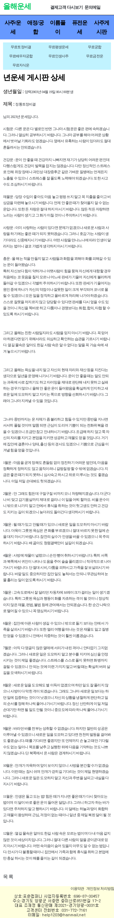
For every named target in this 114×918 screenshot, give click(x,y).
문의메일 (92, 7)
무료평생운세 (58, 47)
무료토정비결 (21, 47)
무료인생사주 (58, 56)
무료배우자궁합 (21, 56)
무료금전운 (94, 56)
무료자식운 (20, 65)
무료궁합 (95, 47)
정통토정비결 (25, 104)
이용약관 (77, 888)
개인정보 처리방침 (100, 888)
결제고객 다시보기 (66, 7)
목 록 (8, 876)
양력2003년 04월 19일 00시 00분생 (49, 92)
